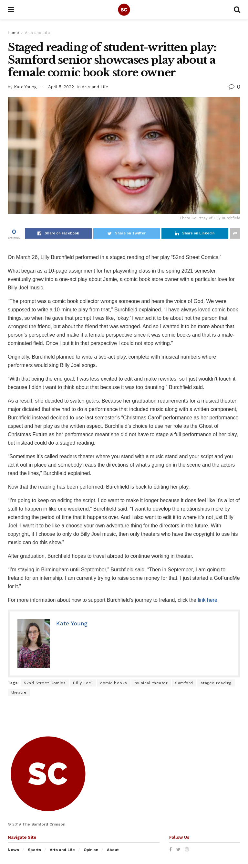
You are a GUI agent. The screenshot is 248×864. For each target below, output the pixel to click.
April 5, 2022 (61, 86)
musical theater (151, 683)
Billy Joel (83, 683)
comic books (113, 683)
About (113, 850)
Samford (184, 683)
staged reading (216, 683)
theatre (19, 692)
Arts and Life (37, 32)
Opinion (91, 850)
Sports (34, 850)
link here (207, 600)
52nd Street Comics (45, 683)
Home (13, 32)
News (13, 850)
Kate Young (25, 86)
